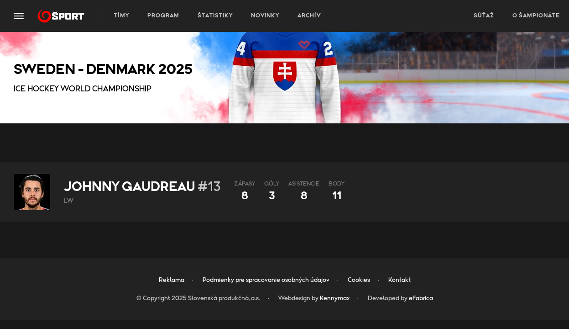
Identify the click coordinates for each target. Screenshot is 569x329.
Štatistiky (215, 16)
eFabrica (421, 298)
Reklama (171, 280)
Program (163, 16)
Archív (309, 16)
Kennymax (335, 298)
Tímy (121, 16)
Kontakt (399, 280)
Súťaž (484, 16)
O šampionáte (536, 16)
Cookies (359, 280)
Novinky (265, 16)
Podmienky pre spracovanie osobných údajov (266, 280)
